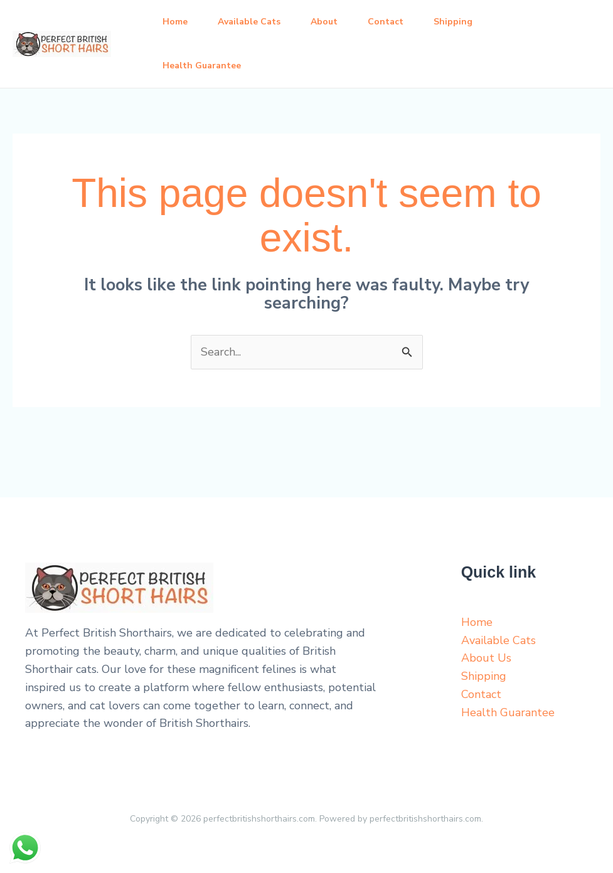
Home (175, 22)
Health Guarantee (202, 65)
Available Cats (249, 22)
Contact (385, 22)
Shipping (453, 22)
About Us (486, 657)
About (324, 22)
